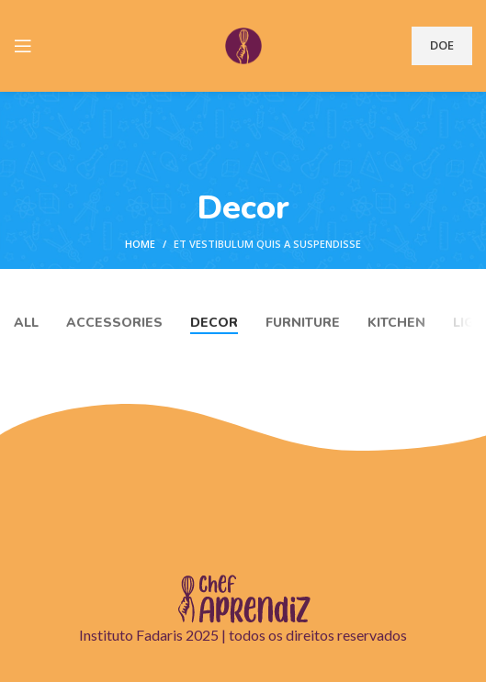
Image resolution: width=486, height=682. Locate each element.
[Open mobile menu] (23, 46)
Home (140, 244)
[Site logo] (243, 44)
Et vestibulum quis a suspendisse (267, 244)
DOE (442, 45)
